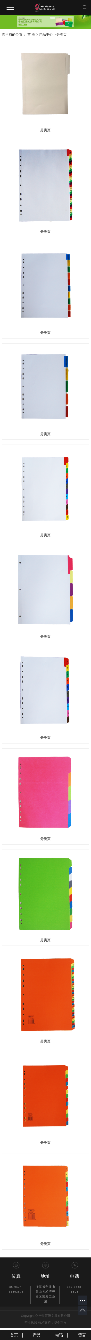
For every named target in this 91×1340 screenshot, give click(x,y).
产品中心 (46, 34)
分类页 (62, 34)
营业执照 (31, 1322)
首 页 (31, 34)
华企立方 (60, 1322)
